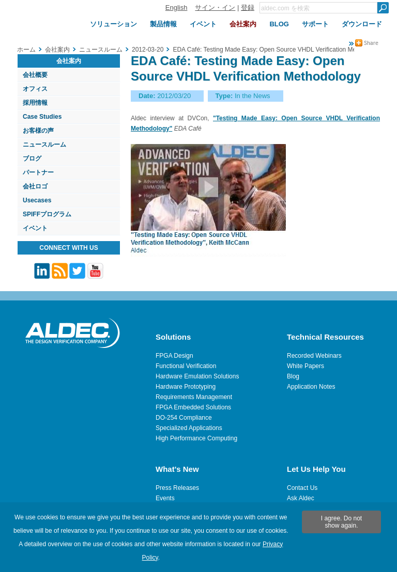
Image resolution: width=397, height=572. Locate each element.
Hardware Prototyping (186, 386)
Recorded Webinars (314, 355)
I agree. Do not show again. (341, 522)
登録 (247, 7)
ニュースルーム (44, 144)
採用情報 (35, 102)
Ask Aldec (300, 498)
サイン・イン (215, 7)
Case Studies (42, 116)
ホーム (26, 49)
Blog (293, 376)
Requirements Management (194, 397)
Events (165, 498)
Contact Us (302, 487)
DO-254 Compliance (184, 417)
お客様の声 (38, 130)
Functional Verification (186, 366)
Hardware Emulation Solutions (197, 376)
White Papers (305, 366)
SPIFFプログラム (47, 214)
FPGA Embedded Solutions (193, 407)
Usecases (37, 200)
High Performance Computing (196, 438)
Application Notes (311, 386)
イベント (35, 228)
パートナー (38, 172)
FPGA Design (174, 355)
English (176, 7)
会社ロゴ (35, 186)
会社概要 (35, 74)
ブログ (32, 158)
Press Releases (177, 487)
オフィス (35, 88)
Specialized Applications (189, 428)
